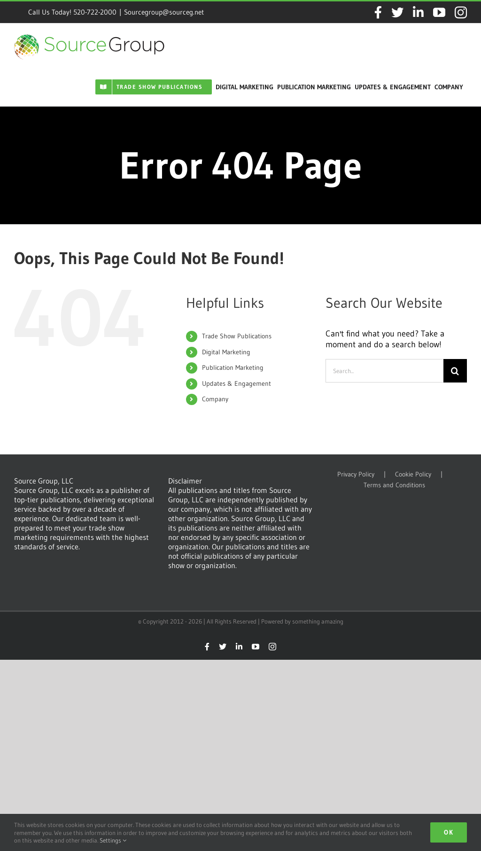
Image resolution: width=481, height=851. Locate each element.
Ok (448, 832)
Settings (113, 840)
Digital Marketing (226, 352)
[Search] (455, 371)
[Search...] (384, 371)
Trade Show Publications (237, 336)
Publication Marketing (233, 367)
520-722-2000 (94, 12)
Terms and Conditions (394, 485)
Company (215, 399)
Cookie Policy (413, 474)
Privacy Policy (355, 474)
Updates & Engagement (236, 383)
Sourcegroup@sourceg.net (164, 12)
